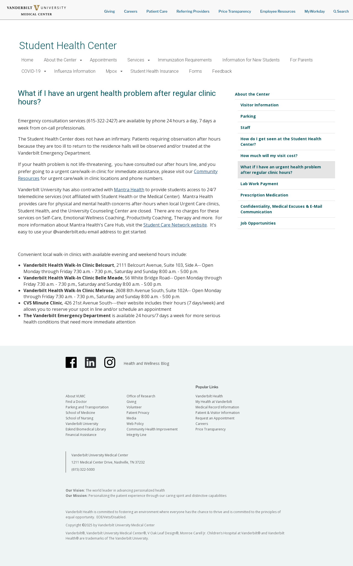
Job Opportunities (258, 223)
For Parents (301, 60)
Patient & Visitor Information (218, 412)
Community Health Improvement (152, 429)
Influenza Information (74, 71)
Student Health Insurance (154, 71)
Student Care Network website (175, 225)
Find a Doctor (76, 401)
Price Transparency (235, 11)
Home (27, 60)
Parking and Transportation (87, 407)
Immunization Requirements (185, 60)
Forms (195, 71)
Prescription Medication (264, 195)
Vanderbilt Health (209, 396)
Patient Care (156, 11)
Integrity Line (136, 434)
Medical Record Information (217, 407)
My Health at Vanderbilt (214, 401)
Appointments (103, 60)
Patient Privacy (138, 412)
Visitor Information (259, 104)
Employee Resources (277, 11)
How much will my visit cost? (269, 155)
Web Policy (135, 423)
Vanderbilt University (82, 423)
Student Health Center (68, 46)
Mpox (111, 71)
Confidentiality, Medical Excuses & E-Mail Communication (281, 209)
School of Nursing (79, 418)
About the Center (60, 60)
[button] (81, 60)
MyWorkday (314, 11)
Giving (109, 11)
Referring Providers (192, 11)
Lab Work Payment (259, 183)
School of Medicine (80, 412)
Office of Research (141, 396)
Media (131, 418)
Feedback (222, 71)
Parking (248, 116)
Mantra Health (129, 190)
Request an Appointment (215, 418)
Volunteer (134, 407)
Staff (245, 127)
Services (135, 60)
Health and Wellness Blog (146, 363)
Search (341, 9)
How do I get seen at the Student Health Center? (280, 141)
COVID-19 (31, 71)
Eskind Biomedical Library (86, 429)
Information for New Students (251, 60)
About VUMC (75, 396)
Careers (130, 11)
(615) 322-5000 (83, 469)
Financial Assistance (81, 434)
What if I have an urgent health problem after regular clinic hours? (280, 169)
